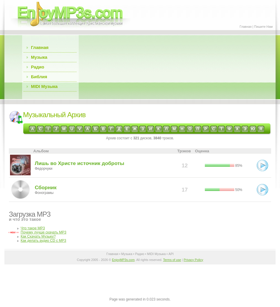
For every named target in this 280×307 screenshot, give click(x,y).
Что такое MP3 (33, 228)
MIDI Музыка (44, 86)
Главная (246, 26)
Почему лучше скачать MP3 (43, 232)
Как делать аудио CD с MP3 (43, 241)
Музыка (39, 57)
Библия (39, 76)
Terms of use (172, 260)
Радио (37, 67)
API (171, 254)
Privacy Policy (193, 260)
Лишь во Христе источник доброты (79, 163)
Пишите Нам (263, 26)
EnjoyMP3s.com (123, 260)
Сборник (46, 187)
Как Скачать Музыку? (38, 236)
